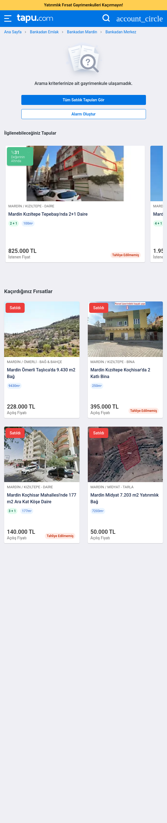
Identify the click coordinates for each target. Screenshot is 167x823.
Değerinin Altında (18, 156)
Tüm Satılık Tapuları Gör (83, 100)
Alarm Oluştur (83, 114)
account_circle (139, 19)
